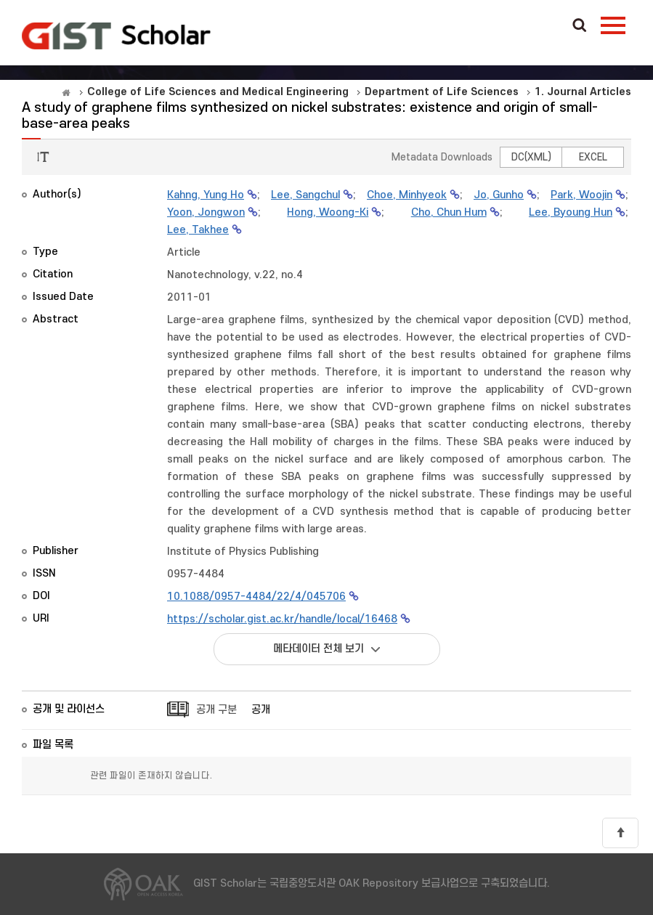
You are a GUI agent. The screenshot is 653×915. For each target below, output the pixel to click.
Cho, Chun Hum (449, 212)
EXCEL (593, 157)
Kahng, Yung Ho (205, 195)
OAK (116, 35)
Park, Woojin (581, 195)
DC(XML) (531, 157)
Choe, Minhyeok (407, 195)
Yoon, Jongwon (206, 212)
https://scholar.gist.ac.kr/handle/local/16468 (282, 619)
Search (579, 26)
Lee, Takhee (198, 230)
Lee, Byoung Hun (570, 212)
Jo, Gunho (499, 195)
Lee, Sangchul (305, 195)
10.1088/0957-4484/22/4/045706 (256, 596)
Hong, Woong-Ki (327, 212)
